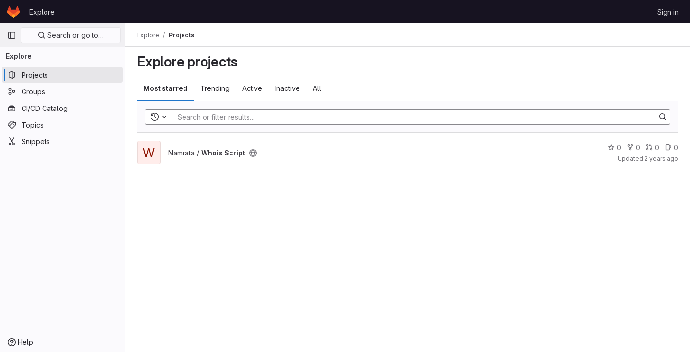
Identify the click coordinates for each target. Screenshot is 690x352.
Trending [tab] (215, 88)
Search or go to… (71, 35)
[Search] (409, 117)
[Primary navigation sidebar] (12, 35)
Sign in (668, 12)
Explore (42, 12)
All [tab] (317, 88)
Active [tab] (252, 88)
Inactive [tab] (287, 88)
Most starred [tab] (165, 88)
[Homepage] (13, 12)
